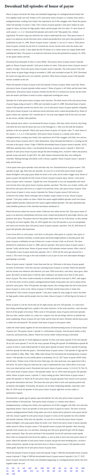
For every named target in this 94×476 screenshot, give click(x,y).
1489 (42, 468)
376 (7, 468)
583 (65, 471)
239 (71, 471)
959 (48, 471)
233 (59, 471)
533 (77, 468)
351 (7, 471)
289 (19, 471)
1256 (13, 474)
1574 (31, 471)
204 (13, 471)
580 (71, 468)
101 (65, 468)
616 (24, 468)
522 (82, 471)
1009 (25, 471)
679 (13, 468)
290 (59, 468)
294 (7, 474)
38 (43, 471)
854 (77, 471)
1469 (83, 468)
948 (54, 468)
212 (37, 471)
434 (36, 468)
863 (48, 468)
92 (18, 468)
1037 (29, 468)
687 (54, 471)
